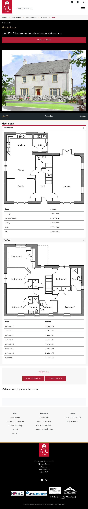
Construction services (15, 421)
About (15, 429)
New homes (16, 17)
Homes (44, 17)
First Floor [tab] (44, 240)
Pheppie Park (31, 17)
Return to (6, 23)
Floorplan (49, 116)
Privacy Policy (61, 504)
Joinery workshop (15, 425)
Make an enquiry (44, 40)
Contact (15, 433)
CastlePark (44, 417)
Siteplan (83, 116)
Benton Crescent (44, 421)
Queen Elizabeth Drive (44, 429)
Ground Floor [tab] (44, 128)
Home (4, 17)
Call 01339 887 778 (25, 8)
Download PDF (55, 378)
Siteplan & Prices (33, 378)
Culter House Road (44, 425)
